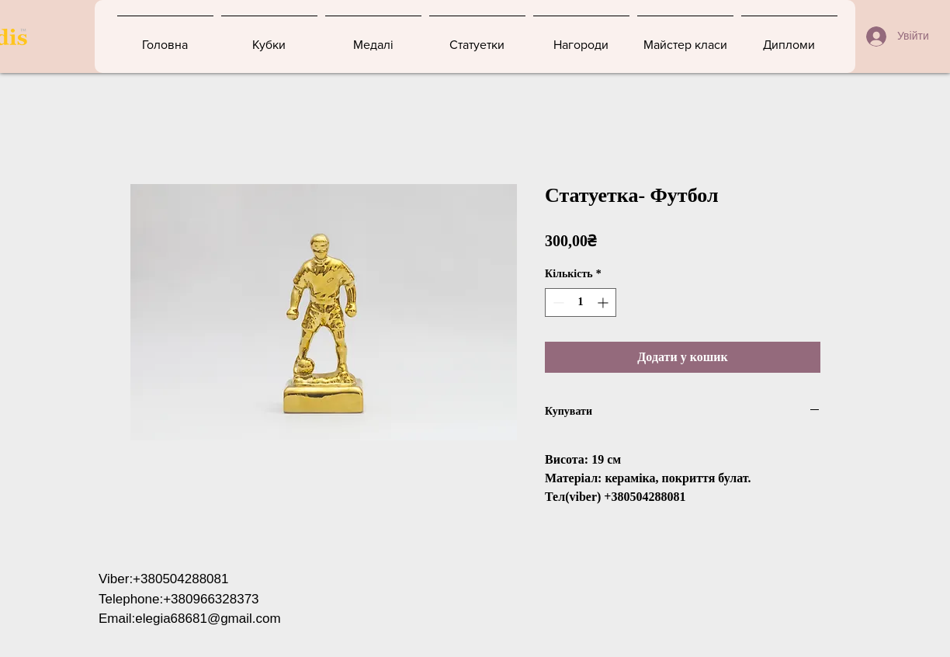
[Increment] (604, 302)
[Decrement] (557, 302)
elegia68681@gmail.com (207, 618)
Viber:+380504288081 (164, 579)
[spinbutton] (581, 302)
